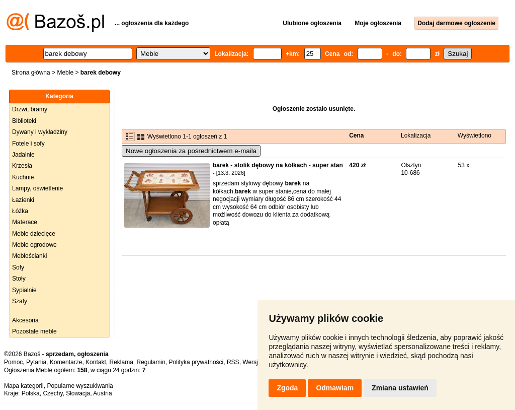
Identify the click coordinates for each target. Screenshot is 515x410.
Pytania (36, 362)
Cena (356, 135)
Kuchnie (23, 177)
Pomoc (13, 362)
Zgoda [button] (287, 388)
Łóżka (20, 211)
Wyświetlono (474, 135)
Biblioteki (24, 120)
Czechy (52, 393)
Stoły (19, 278)
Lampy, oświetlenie (37, 188)
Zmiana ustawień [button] (400, 388)
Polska (31, 393)
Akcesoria (25, 320)
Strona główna (31, 72)
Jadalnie (23, 154)
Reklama (121, 362)
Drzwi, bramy (29, 109)
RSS (233, 362)
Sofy (18, 267)
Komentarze (66, 362)
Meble (65, 72)
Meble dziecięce (33, 233)
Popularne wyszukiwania (80, 385)
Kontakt (95, 362)
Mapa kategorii (24, 385)
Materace (24, 222)
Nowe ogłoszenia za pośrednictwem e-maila (191, 151)
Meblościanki (29, 255)
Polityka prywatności (196, 362)
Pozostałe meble (34, 331)
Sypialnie (24, 290)
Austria (102, 393)
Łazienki (23, 199)
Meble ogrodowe (34, 244)
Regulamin (151, 362)
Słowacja (78, 393)
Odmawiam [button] (335, 388)
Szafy (19, 301)
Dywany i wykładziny (39, 131)
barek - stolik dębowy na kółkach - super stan (278, 165)
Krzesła (22, 165)
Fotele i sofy (28, 143)
